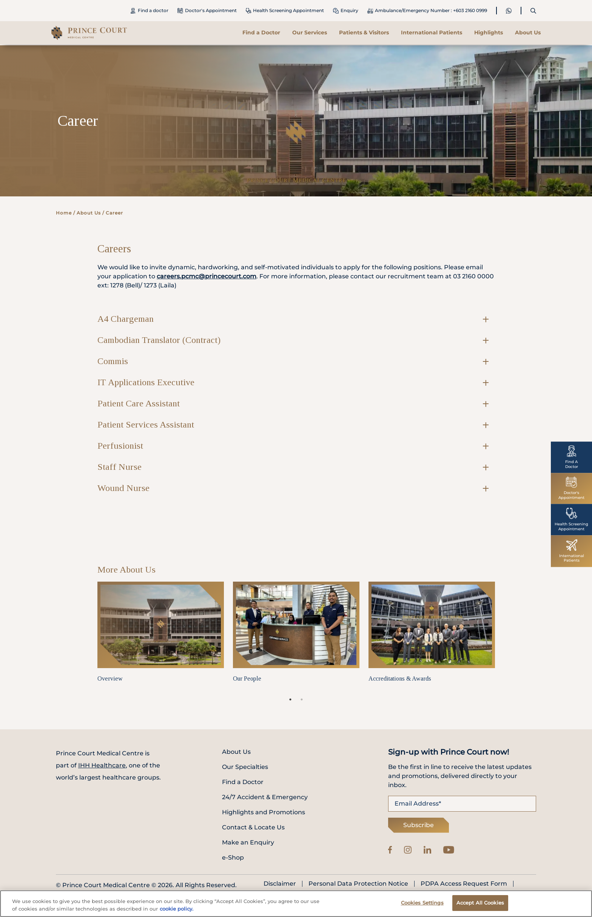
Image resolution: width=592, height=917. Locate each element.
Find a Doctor (261, 32)
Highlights (488, 32)
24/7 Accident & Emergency (265, 797)
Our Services (309, 32)
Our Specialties (245, 766)
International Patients (431, 32)
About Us (528, 32)
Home (64, 213)
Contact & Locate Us (253, 827)
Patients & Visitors (364, 32)
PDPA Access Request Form (464, 884)
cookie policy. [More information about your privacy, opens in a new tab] (176, 911)
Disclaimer (280, 884)
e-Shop (233, 857)
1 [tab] (290, 699)
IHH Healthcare (102, 765)
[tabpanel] (160, 638)
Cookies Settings (422, 906)
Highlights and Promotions (263, 812)
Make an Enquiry (248, 842)
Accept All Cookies (480, 906)
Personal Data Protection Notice (358, 884)
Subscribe (418, 825)
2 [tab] (301, 699)
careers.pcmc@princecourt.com (206, 276)
